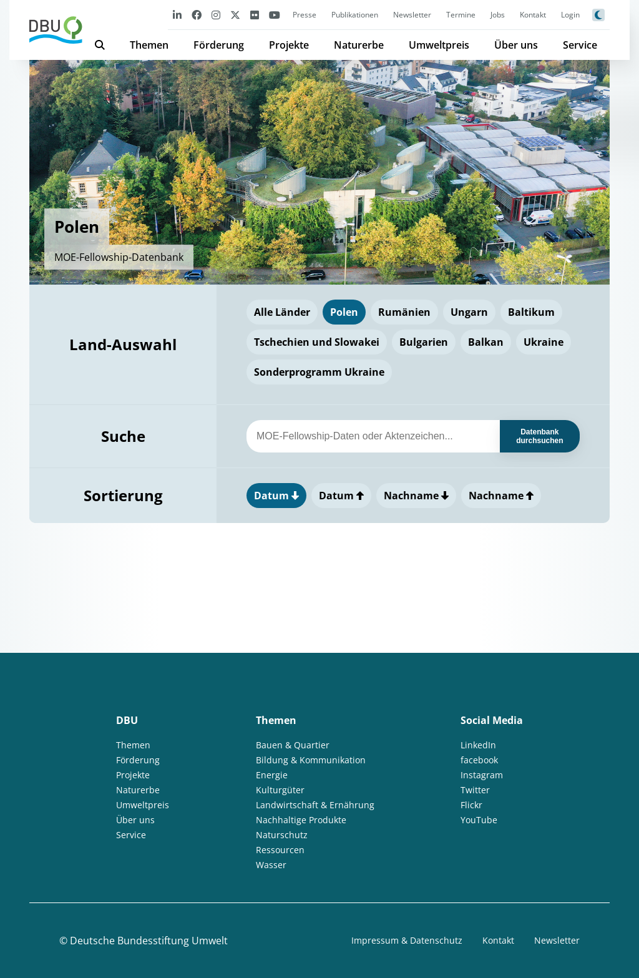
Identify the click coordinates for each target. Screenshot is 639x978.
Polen (344, 312)
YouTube (479, 820)
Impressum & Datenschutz (406, 940)
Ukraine (543, 342)
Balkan (486, 342)
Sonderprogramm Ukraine (319, 372)
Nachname (416, 495)
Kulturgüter (280, 790)
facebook (479, 760)
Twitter (475, 790)
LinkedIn (478, 745)
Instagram (482, 775)
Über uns (516, 45)
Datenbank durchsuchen (539, 436)
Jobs (497, 14)
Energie (272, 775)
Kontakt (533, 14)
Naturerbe (359, 45)
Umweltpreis (439, 45)
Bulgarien (423, 342)
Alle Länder (282, 312)
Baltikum (531, 312)
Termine (461, 14)
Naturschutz (282, 835)
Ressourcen (280, 850)
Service (580, 45)
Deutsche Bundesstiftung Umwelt (149, 940)
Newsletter (412, 14)
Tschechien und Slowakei (316, 342)
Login (570, 14)
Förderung (218, 45)
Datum (276, 495)
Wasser (271, 865)
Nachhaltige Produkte (301, 820)
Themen (149, 45)
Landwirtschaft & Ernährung (315, 805)
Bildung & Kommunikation (311, 760)
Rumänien (404, 312)
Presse (304, 14)
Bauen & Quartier (292, 745)
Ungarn (469, 312)
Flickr (471, 805)
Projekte (289, 45)
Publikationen (354, 14)
